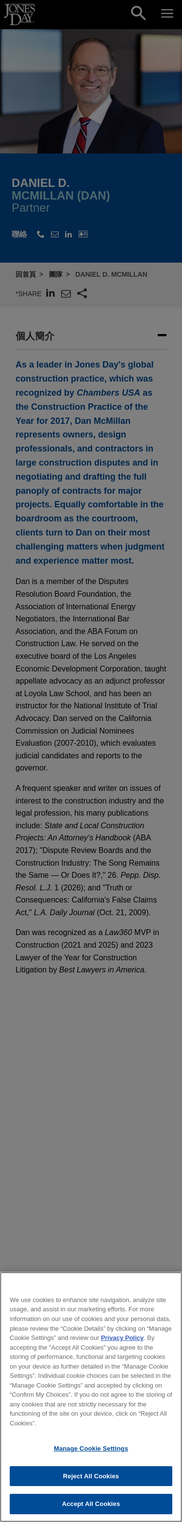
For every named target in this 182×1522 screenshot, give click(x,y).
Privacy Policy (122, 1344)
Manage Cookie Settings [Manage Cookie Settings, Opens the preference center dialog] (91, 1455)
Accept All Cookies (91, 1511)
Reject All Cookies (91, 1483)
